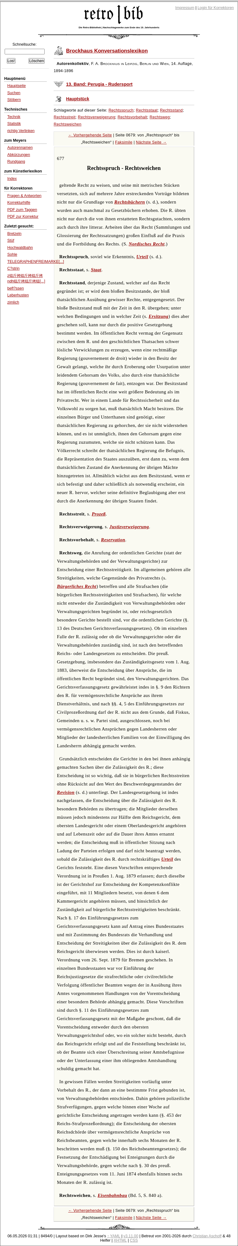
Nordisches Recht (147, 243)
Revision (66, 792)
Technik (13, 117)
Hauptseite (16, 86)
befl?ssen (15, 288)
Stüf (10, 240)
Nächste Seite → (151, 142)
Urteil (142, 256)
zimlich (13, 302)
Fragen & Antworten (24, 196)
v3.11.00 (130, 1236)
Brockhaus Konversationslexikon (107, 51)
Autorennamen (20, 147)
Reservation (113, 539)
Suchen (13, 93)
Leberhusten (18, 295)
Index (12, 178)
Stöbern (14, 100)
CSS (134, 1240)
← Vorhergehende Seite (90, 135)
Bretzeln (14, 233)
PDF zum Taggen (22, 210)
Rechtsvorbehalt (132, 117)
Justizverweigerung (129, 526)
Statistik (14, 123)
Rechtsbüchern (129, 201)
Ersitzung (159, 316)
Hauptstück (77, 99)
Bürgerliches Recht (76, 586)
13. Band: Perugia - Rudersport (99, 84)
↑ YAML (114, 1236)
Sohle (12, 254)
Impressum (185, 8)
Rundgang (16, 161)
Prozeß (99, 513)
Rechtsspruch (121, 110)
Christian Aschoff (206, 1236)
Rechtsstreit (64, 117)
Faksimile (123, 142)
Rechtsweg (160, 117)
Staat (96, 269)
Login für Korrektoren (215, 8)
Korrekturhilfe (18, 202)
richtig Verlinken (20, 131)
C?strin (13, 268)
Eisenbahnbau (112, 1195)
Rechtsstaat (147, 110)
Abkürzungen (18, 155)
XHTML (120, 1240)
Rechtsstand (171, 110)
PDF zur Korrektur (22, 216)
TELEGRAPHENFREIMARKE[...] (35, 261)
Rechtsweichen (67, 124)
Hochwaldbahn (20, 247)
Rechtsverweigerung (96, 117)
